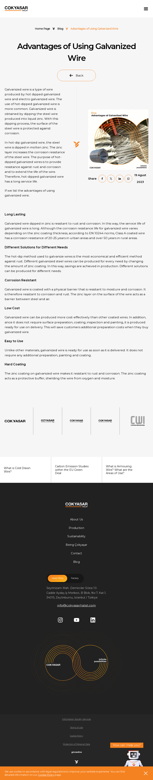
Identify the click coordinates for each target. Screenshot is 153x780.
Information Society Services (76, 719)
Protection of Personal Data (76, 744)
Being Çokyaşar (76, 545)
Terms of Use (76, 727)
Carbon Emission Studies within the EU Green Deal (74, 470)
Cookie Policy (46, 774)
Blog (60, 28)
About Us (76, 519)
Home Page (42, 28)
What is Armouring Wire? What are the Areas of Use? (125, 470)
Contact (76, 553)
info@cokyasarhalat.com (76, 605)
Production (76, 528)
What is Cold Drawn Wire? (23, 469)
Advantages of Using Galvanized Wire (94, 28)
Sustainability (76, 536)
